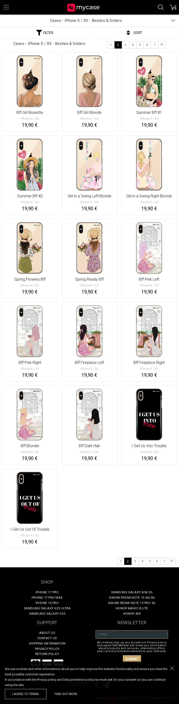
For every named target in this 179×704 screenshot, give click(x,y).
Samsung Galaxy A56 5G (132, 592)
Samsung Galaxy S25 (47, 613)
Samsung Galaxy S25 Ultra (47, 608)
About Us (47, 633)
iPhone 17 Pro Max (47, 597)
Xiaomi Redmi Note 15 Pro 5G (132, 603)
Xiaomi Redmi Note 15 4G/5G (132, 597)
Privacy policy (47, 649)
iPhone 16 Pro (47, 603)
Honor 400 (132, 613)
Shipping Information (47, 643)
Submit (132, 659)
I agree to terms (25, 694)
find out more (65, 694)
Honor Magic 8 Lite (132, 608)
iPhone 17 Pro (47, 592)
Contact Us (47, 638)
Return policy (47, 654)
